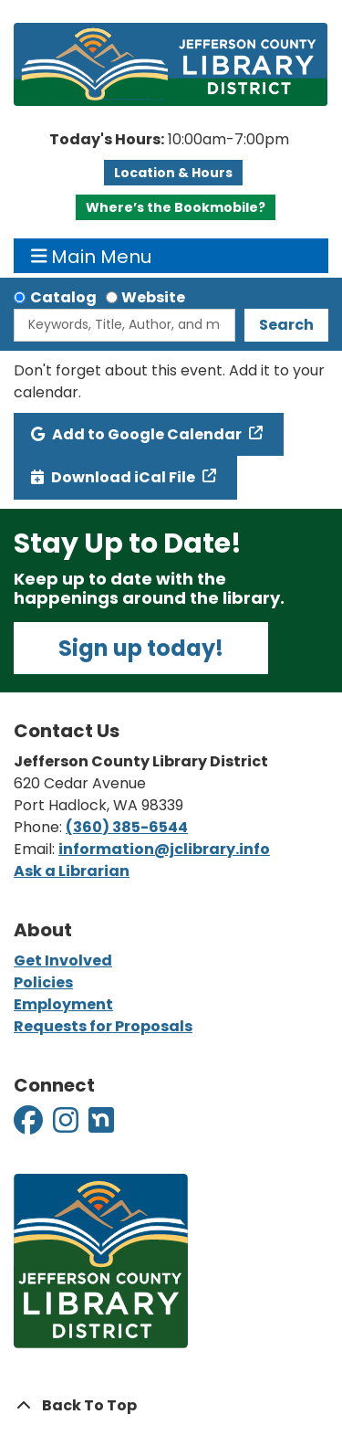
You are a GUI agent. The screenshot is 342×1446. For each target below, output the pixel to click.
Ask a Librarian (72, 870)
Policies (43, 982)
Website (153, 297)
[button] (169, 140)
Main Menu (91, 256)
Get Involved (63, 960)
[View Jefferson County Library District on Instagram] (67, 1125)
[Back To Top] (171, 1406)
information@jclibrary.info (164, 849)
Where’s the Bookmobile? (175, 207)
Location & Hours (173, 173)
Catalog (63, 297)
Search (286, 324)
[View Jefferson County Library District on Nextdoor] (101, 1125)
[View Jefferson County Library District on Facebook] (30, 1125)
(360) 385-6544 (127, 827)
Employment (63, 1004)
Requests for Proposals (103, 1026)
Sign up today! (140, 648)
